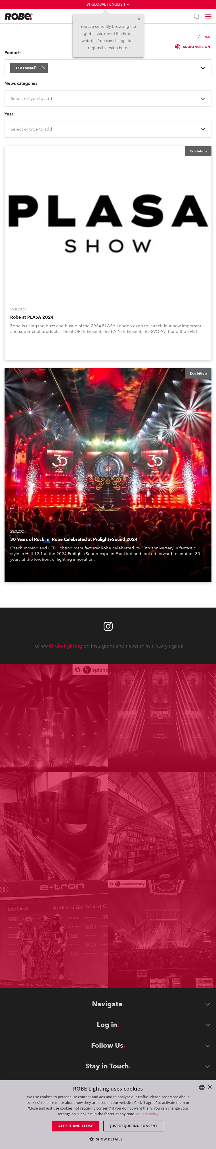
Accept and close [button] (75, 1125)
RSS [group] (203, 36)
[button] (43, 67)
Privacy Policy (147, 1114)
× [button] (209, 1087)
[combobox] (50, 68)
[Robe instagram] (108, 626)
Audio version (192, 46)
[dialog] (108, 1114)
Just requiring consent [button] (133, 1125)
